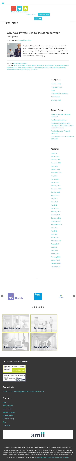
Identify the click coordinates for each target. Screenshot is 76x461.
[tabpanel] (38, 296)
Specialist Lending (8, 419)
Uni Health (66, 457)
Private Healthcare (59, 65)
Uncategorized (56, 100)
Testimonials (55, 97)
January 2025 (55, 169)
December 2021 (56, 218)
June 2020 (54, 250)
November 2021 (56, 221)
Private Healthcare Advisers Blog (26, 67)
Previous (2, 296)
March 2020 (54, 254)
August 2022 (55, 195)
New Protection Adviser (59, 120)
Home (4, 402)
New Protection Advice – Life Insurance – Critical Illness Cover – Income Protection (62, 125)
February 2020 (55, 257)
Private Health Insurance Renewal (45, 65)
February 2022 (55, 211)
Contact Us (6, 425)
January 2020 (55, 260)
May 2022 (54, 205)
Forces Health (58, 457)
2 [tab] (34, 307)
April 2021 (54, 234)
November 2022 (56, 189)
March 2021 (54, 237)
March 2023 (54, 182)
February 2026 (55, 160)
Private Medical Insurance (19, 63)
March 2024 (54, 179)
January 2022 (55, 215)
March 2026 (54, 156)
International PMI (8, 415)
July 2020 (54, 247)
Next (74, 296)
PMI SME (34, 65)
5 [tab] (39, 307)
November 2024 (56, 173)
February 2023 (55, 185)
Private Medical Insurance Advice (57, 67)
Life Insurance (7, 409)
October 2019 (55, 267)
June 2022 (54, 202)
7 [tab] (43, 307)
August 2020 (55, 244)
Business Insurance (9, 412)
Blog (4, 422)
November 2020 (56, 241)
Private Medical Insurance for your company (18, 69)
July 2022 (54, 198)
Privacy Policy (50, 457)
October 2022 (55, 192)
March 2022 (54, 208)
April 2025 (54, 166)
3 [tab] (36, 307)
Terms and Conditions (40, 457)
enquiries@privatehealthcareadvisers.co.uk (29, 391)
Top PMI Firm (33, 69)
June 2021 (54, 228)
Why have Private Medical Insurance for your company (33, 34)
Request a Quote (44, 14)
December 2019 (56, 263)
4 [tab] (38, 307)
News (53, 90)
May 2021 (54, 231)
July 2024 (54, 176)
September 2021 (56, 224)
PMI (24, 65)
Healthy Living (56, 84)
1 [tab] (32, 307)
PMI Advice (28, 65)
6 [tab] (41, 307)
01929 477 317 (30, 15)
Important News (56, 87)
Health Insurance (18, 65)
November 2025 (56, 163)
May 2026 (54, 153)
